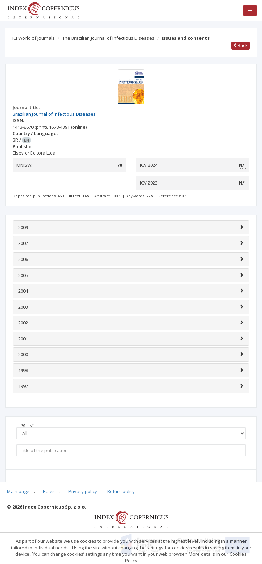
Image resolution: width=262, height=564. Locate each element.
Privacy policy (82, 491)
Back (240, 45)
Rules (49, 491)
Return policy (121, 491)
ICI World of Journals (33, 38)
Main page (18, 491)
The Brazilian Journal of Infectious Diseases (108, 38)
